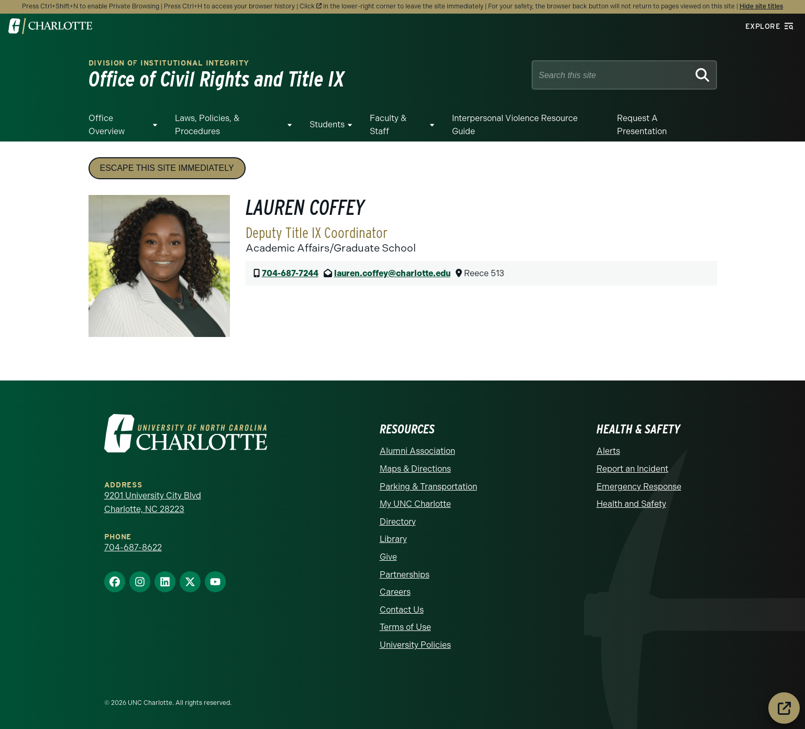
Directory (398, 522)
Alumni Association (417, 451)
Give (388, 557)
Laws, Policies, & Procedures (207, 125)
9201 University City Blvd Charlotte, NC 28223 (152, 502)
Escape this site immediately (167, 168)
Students (327, 124)
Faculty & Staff (388, 125)
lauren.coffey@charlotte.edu (392, 273)
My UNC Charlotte (415, 504)
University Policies (415, 645)
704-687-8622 (133, 547)
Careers (395, 592)
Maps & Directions (415, 469)
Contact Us (402, 610)
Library (393, 539)
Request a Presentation (642, 125)
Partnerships (404, 575)
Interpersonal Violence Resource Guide (515, 125)
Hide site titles (761, 6)
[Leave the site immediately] (784, 708)
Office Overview (107, 125)
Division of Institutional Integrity (169, 63)
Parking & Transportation (428, 487)
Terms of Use (405, 627)
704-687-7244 (290, 273)
